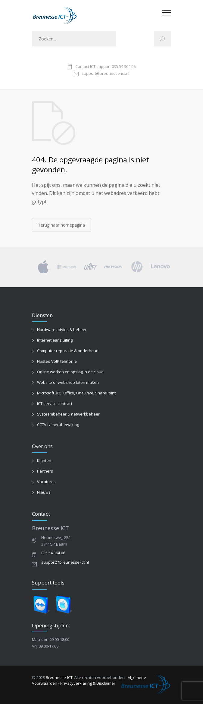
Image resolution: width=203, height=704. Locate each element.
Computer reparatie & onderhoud (67, 350)
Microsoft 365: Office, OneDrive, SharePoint (76, 393)
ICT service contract (54, 403)
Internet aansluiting (55, 340)
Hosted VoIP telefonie (57, 361)
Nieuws (44, 492)
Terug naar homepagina (61, 225)
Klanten (44, 460)
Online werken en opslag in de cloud (70, 371)
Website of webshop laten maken (68, 382)
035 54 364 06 (53, 553)
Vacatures (46, 481)
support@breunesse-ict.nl (105, 74)
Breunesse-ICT (59, 677)
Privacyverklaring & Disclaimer (87, 683)
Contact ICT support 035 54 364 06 (105, 67)
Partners (45, 471)
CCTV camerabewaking (58, 424)
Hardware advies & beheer (62, 329)
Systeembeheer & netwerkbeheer (68, 414)
